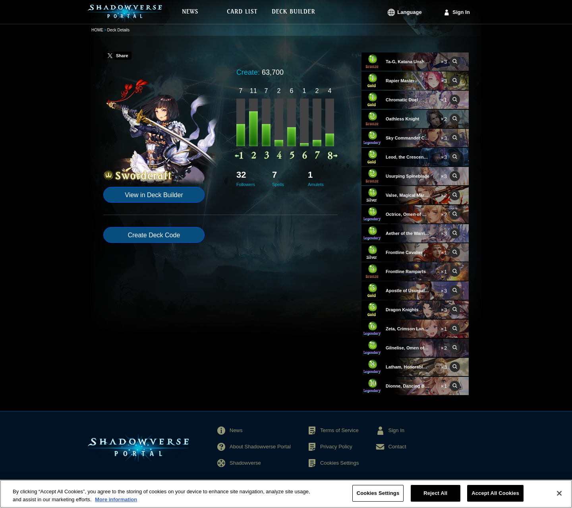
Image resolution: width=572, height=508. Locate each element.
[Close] (559, 493)
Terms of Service (339, 430)
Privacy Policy (336, 447)
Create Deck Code (154, 235)
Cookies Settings (339, 463)
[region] (286, 494)
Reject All (435, 493)
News (236, 430)
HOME (97, 30)
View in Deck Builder (154, 195)
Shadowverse (245, 463)
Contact (397, 447)
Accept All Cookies (495, 493)
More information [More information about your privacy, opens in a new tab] (116, 499)
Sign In (461, 12)
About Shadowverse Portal (260, 447)
